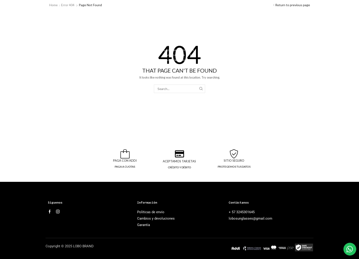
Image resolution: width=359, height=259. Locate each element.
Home (53, 5)
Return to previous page (292, 5)
